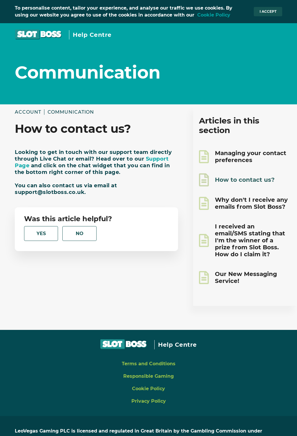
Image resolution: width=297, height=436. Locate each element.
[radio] (41, 233)
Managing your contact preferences (250, 157)
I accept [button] (268, 11)
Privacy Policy (148, 401)
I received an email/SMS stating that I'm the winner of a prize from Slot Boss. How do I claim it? (250, 240)
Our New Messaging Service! (246, 277)
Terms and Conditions (148, 363)
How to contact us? (245, 179)
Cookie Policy (213, 15)
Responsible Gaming (148, 376)
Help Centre (92, 34)
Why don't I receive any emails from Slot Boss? (251, 203)
